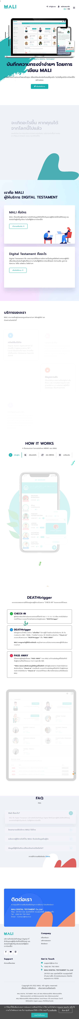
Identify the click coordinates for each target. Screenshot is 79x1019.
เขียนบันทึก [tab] (30, 464)
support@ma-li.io (49, 972)
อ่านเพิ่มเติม (52, 1010)
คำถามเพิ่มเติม (18, 226)
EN (69, 9)
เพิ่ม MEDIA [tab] (47, 464)
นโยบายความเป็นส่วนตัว (46, 997)
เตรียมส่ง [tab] (64, 464)
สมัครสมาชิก (64, 6)
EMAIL (47, 865)
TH (65, 9)
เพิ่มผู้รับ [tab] (13, 464)
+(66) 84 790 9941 (50, 975)
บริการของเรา (46, 949)
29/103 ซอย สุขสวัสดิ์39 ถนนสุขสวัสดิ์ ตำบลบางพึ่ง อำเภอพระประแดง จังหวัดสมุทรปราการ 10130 (58, 984)
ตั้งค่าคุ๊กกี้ (65, 1010)
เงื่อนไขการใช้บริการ (28, 997)
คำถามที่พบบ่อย (9, 972)
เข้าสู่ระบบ (51, 6)
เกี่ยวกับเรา (45, 946)
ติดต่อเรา (44, 952)
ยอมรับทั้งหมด (39, 1015)
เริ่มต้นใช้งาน (39, 86)
